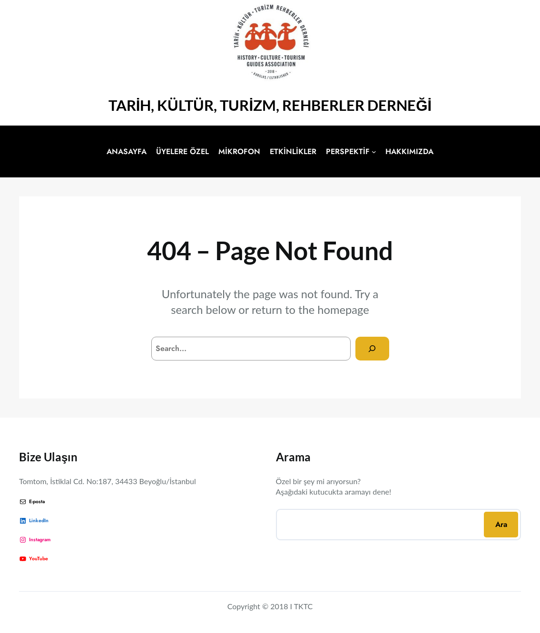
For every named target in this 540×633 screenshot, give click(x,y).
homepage (343, 309)
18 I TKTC (296, 606)
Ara (501, 524)
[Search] (372, 348)
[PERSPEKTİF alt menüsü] (374, 151)
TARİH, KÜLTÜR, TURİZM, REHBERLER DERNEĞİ (270, 105)
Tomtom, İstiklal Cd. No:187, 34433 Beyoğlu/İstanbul (107, 481)
